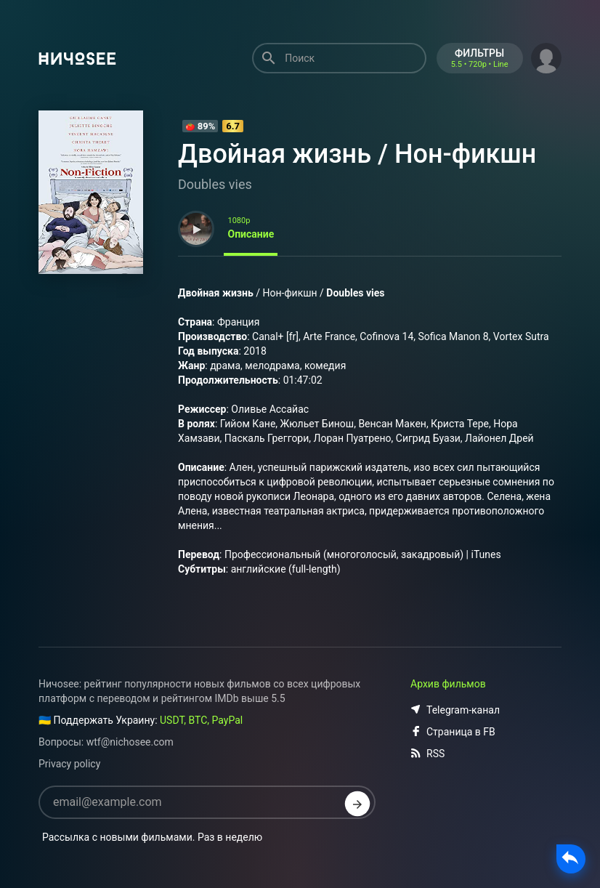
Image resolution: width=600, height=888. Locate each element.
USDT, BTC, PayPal (201, 720)
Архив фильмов (448, 684)
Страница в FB (452, 732)
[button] (546, 56)
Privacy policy (69, 764)
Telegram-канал (455, 710)
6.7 (233, 126)
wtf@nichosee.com (130, 742)
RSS (427, 753)
